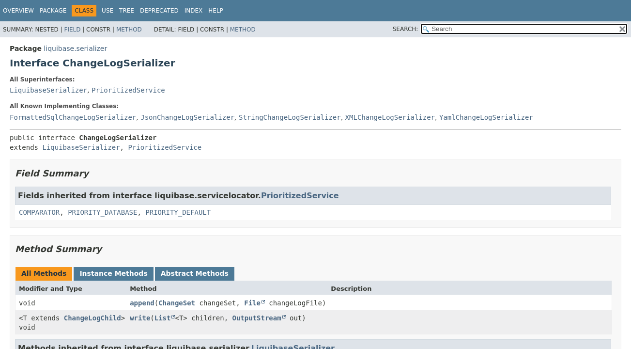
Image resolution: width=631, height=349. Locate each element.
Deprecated (159, 10)
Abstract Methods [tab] (195, 273)
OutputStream (256, 318)
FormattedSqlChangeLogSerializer (73, 117)
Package (53, 10)
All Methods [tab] (43, 273)
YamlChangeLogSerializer (486, 117)
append (142, 303)
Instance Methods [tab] (113, 273)
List (162, 318)
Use (107, 10)
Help (215, 10)
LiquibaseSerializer (48, 90)
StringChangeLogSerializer (290, 117)
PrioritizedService (128, 90)
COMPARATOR (39, 212)
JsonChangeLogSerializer (187, 117)
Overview (18, 10)
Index (194, 10)
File (252, 303)
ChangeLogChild (92, 318)
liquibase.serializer (75, 48)
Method (129, 29)
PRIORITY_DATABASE (102, 212)
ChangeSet (176, 303)
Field (72, 29)
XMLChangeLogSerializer (390, 117)
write (140, 318)
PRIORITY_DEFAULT (178, 212)
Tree (126, 10)
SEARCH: (405, 29)
